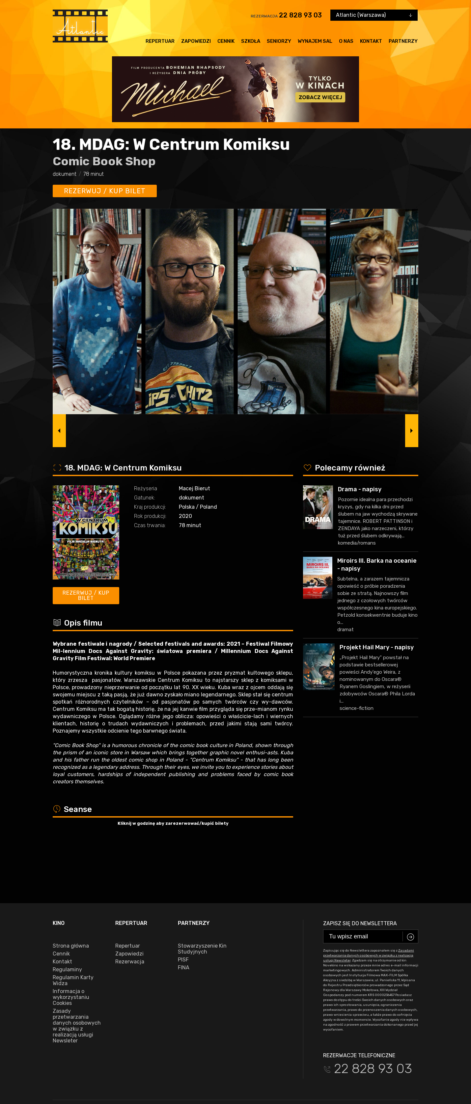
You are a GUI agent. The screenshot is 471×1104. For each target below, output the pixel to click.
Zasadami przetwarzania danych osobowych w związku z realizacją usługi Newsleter (368, 901)
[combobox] (374, 15)
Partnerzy (403, 41)
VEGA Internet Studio (398, 1076)
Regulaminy (67, 915)
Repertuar (160, 41)
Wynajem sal (315, 41)
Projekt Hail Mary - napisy (377, 647)
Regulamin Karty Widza (73, 926)
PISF (183, 905)
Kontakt (371, 41)
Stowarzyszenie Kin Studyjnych (202, 895)
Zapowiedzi (196, 41)
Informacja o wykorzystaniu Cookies (71, 943)
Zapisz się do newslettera (360, 869)
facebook (67, 1056)
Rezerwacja (129, 907)
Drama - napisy (359, 489)
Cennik (226, 41)
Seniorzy (279, 41)
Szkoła (250, 41)
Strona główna (71, 892)
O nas (346, 41)
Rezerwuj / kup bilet (105, 191)
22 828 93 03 (300, 15)
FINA (183, 913)
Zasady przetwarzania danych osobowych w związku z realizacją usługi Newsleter (77, 971)
